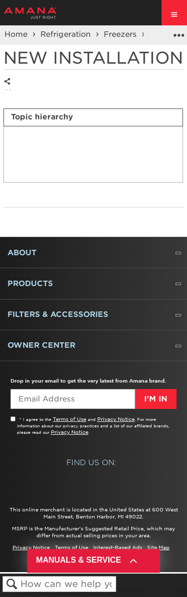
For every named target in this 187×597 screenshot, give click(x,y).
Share (9, 89)
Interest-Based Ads (117, 547)
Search (11, 584)
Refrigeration (66, 34)
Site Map (158, 547)
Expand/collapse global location (178, 31)
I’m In (155, 399)
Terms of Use (69, 419)
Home (17, 34)
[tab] (93, 117)
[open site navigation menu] (174, 12)
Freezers (121, 34)
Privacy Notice (116, 419)
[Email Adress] (72, 399)
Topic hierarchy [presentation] (42, 116)
